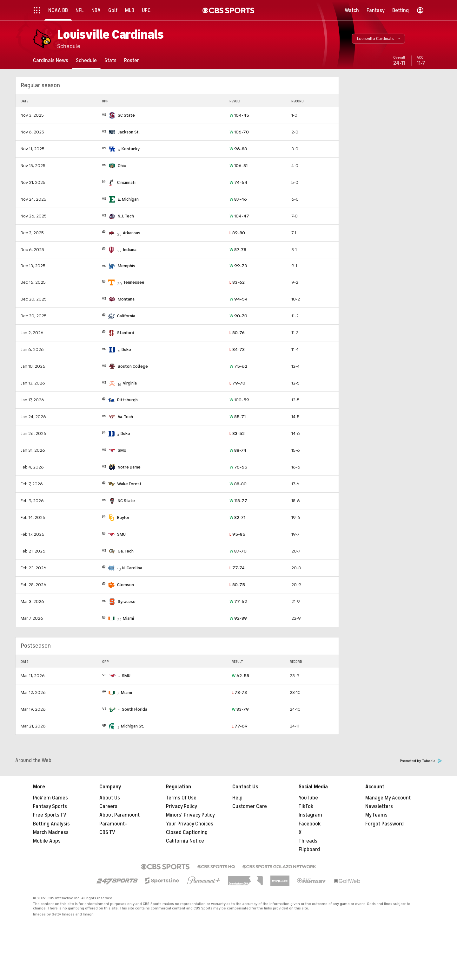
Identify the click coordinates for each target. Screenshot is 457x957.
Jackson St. (129, 132)
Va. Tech (125, 416)
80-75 (237, 584)
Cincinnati (126, 182)
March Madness (51, 832)
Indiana (129, 249)
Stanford (125, 332)
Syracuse (127, 601)
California (126, 316)
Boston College (133, 366)
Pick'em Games (50, 798)
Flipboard (309, 849)
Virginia (130, 383)
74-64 (238, 182)
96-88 (238, 149)
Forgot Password (384, 824)
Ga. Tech (126, 551)
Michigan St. (132, 726)
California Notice (185, 841)
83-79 (240, 709)
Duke (126, 349)
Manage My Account (388, 798)
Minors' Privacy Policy (190, 815)
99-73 (238, 265)
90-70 (238, 316)
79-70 (237, 383)
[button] (378, 39)
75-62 (238, 366)
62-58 (240, 675)
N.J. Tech (126, 216)
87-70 (238, 551)
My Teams (376, 815)
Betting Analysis (51, 824)
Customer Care (249, 806)
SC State (126, 115)
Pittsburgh (127, 400)
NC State (126, 500)
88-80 (238, 484)
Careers (108, 806)
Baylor (123, 517)
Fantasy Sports (50, 806)
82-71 (237, 517)
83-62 (237, 282)
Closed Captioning (187, 832)
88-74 (237, 450)
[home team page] (112, 115)
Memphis (126, 265)
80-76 (237, 332)
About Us (109, 798)
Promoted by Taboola (421, 761)
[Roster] (131, 60)
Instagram (310, 815)
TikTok (306, 806)
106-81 (238, 165)
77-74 (237, 568)
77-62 (238, 601)
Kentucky (131, 149)
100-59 (239, 400)
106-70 (239, 132)
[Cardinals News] (50, 60)
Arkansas (131, 233)
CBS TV (107, 832)
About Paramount (119, 815)
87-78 (237, 249)
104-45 (239, 115)
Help (237, 798)
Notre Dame (129, 467)
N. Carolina (132, 568)
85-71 (237, 416)
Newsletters (379, 806)
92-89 (238, 618)
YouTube (308, 798)
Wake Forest (129, 484)
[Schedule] (86, 60)
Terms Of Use (181, 798)
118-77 (238, 500)
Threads (308, 841)
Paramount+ (113, 824)
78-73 (239, 692)
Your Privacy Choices (189, 824)
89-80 (237, 233)
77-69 (240, 726)
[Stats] (110, 60)
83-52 (237, 433)
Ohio (122, 165)
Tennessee (133, 282)
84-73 (237, 349)
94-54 (238, 299)
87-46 (238, 199)
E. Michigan (128, 199)
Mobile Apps (47, 841)
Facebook (310, 824)
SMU (122, 450)
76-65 (238, 467)
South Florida (134, 709)
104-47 (239, 216)
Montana (126, 299)
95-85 (237, 534)
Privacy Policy (181, 806)
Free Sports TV (49, 815)
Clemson (125, 584)
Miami (128, 618)
